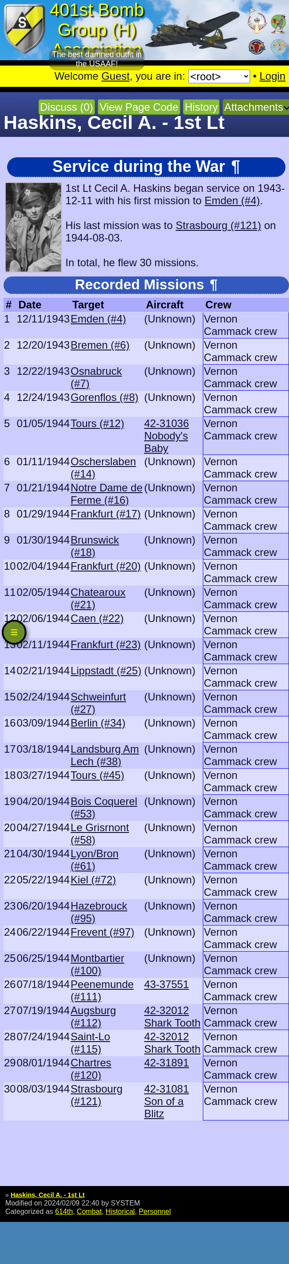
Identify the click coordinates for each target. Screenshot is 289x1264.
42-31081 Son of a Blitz (166, 1101)
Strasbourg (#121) (218, 225)
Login (272, 76)
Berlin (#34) (98, 723)
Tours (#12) (97, 423)
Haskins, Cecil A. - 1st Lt (48, 1194)
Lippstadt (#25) (106, 671)
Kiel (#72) (93, 880)
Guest (115, 76)
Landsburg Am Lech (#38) (105, 755)
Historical (120, 1211)
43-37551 (166, 984)
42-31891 (166, 1063)
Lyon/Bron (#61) (95, 860)
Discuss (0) (66, 107)
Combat (89, 1211)
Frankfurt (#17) (106, 514)
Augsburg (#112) (93, 1016)
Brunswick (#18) (95, 546)
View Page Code (138, 107)
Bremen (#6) (100, 345)
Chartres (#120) (91, 1069)
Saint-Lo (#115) (90, 1043)
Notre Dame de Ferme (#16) (107, 494)
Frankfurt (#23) (106, 644)
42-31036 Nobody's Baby (166, 435)
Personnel (155, 1211)
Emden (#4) (232, 200)
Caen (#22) (97, 618)
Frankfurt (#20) (106, 566)
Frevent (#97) (102, 932)
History (201, 107)
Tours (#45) (97, 775)
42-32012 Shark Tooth (172, 1016)
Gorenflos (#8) (104, 397)
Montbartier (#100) (97, 964)
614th (64, 1211)
